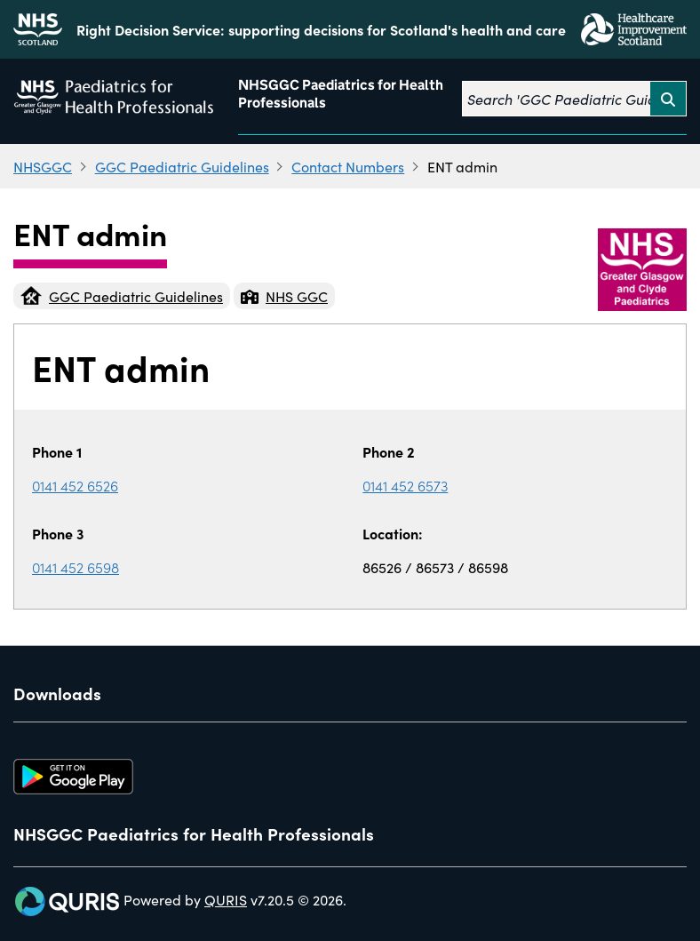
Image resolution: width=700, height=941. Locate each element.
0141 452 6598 (75, 567)
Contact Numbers (347, 166)
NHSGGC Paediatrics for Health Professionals (340, 93)
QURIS (225, 899)
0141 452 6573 (405, 485)
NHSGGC (42, 166)
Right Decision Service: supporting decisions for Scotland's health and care (321, 29)
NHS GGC (284, 296)
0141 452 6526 (75, 485)
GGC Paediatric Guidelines (182, 166)
